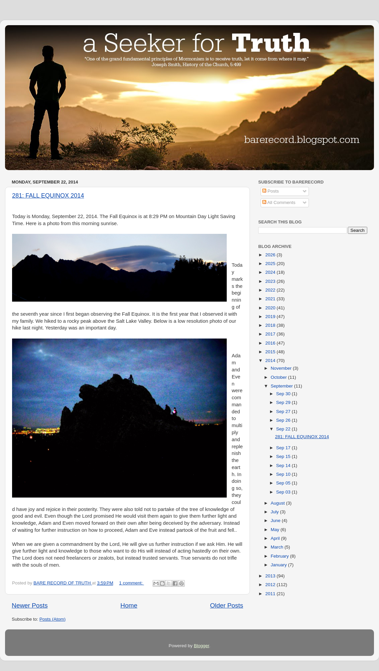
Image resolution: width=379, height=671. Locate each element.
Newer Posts (30, 605)
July (275, 511)
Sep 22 (284, 428)
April (276, 538)
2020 (271, 307)
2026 (271, 254)
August (278, 503)
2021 (271, 298)
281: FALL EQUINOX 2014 (48, 195)
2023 (271, 281)
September (282, 386)
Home (128, 605)
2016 (271, 343)
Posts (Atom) (53, 619)
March (277, 547)
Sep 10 (284, 474)
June (276, 520)
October (279, 377)
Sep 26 (284, 420)
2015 (271, 351)
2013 (271, 575)
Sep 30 (284, 393)
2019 (271, 316)
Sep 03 (284, 492)
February (280, 556)
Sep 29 (284, 402)
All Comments (278, 202)
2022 (271, 290)
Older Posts (226, 605)
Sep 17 (284, 447)
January (279, 564)
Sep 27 (284, 411)
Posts (270, 191)
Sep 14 (284, 465)
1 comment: (131, 582)
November (282, 368)
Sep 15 (284, 456)
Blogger (201, 645)
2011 (271, 593)
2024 (271, 272)
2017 (271, 334)
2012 (271, 584)
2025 (271, 263)
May (275, 529)
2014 (271, 360)
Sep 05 (284, 482)
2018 (271, 325)
